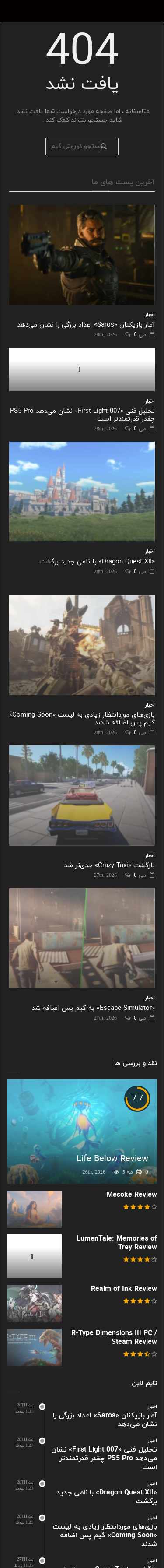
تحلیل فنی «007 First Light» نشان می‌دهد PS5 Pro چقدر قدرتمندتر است (82, 415)
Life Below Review (112, 1159)
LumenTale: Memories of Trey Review (117, 1243)
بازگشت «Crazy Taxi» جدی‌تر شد (109, 865)
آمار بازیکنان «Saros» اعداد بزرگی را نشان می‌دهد (86, 325)
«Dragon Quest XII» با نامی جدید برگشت (97, 561)
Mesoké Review (132, 1195)
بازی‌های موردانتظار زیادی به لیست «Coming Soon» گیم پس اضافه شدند (82, 719)
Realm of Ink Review (124, 1289)
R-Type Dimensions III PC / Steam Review (114, 1338)
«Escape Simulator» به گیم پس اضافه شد (93, 1008)
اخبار (150, 314)
